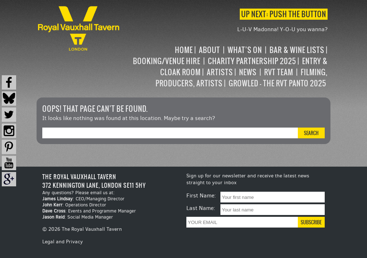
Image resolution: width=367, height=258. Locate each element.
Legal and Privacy (62, 241)
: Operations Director (74, 205)
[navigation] (224, 66)
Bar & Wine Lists (297, 50)
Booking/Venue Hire (166, 61)
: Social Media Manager (77, 217)
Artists (220, 72)
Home (184, 50)
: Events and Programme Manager (89, 211)
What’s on (245, 50)
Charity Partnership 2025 (252, 61)
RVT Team (278, 72)
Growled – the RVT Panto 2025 (277, 83)
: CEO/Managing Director (83, 199)
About (209, 50)
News (248, 72)
